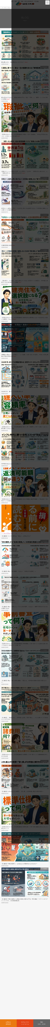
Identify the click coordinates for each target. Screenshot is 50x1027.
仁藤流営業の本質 (8, 245)
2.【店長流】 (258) (7, 929)
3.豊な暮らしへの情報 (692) (9, 932)
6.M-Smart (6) (6, 940)
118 (28, 908)
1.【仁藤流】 (5, 925)
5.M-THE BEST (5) (7, 938)
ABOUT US (11, 978)
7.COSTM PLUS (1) (7, 943)
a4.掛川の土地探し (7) (8, 954)
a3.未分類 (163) (6, 951)
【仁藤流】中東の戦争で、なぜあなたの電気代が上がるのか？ (19, 863)
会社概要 (5, 983)
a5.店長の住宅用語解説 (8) (9, 957)
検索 (40, 916)
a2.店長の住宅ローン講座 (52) (10, 948)
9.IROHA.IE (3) (6, 946)
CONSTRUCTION (15, 993)
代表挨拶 (13, 983)
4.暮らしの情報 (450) (7, 935)
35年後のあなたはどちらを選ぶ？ (11, 463)
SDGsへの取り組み (23, 983)
